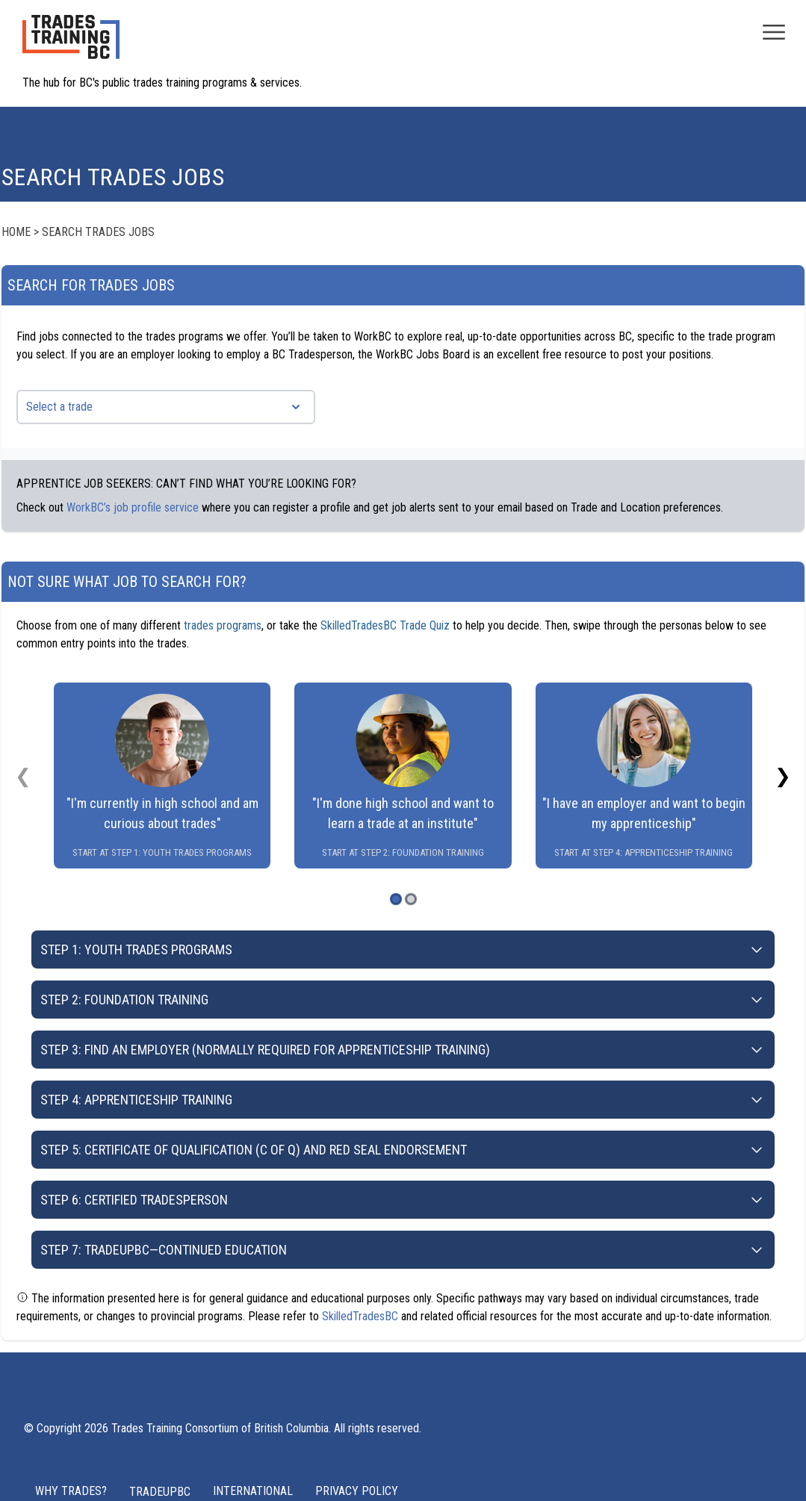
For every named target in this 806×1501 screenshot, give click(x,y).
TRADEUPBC (159, 1492)
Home (16, 232)
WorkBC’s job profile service (132, 507)
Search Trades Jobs (98, 232)
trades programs (222, 625)
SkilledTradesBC (360, 1316)
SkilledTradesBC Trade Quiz (385, 625)
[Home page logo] (71, 44)
